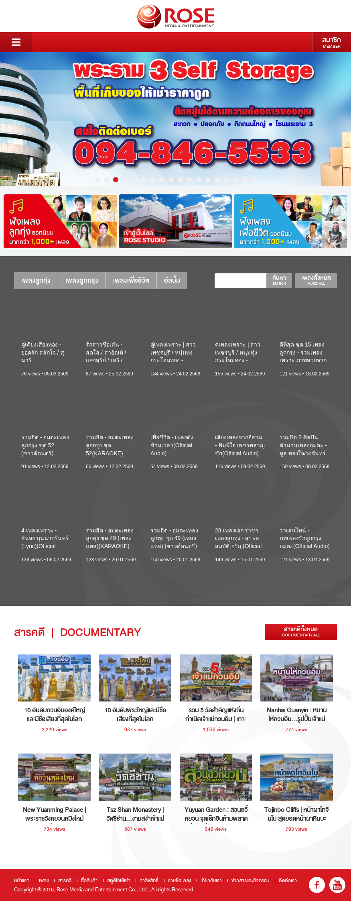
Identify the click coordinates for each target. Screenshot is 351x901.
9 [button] (171, 179)
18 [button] (254, 179)
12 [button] (198, 179)
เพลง (44, 880)
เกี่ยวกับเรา (211, 880)
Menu (16, 42)
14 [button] (217, 179)
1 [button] (97, 179)
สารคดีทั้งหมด (301, 632)
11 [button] (189, 179)
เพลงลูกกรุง (81, 280)
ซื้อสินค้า (89, 880)
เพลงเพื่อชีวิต (131, 280)
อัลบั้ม (172, 280)
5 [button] (134, 179)
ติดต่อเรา (288, 880)
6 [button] (143, 179)
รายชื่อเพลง (179, 880)
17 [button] (245, 179)
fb (317, 885)
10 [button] (180, 179)
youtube (337, 885)
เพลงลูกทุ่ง (36, 280)
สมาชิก (331, 42)
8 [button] (161, 179)
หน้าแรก (21, 880)
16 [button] (235, 179)
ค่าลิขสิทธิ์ (149, 880)
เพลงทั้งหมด (316, 279)
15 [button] (226, 179)
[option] (175, 119)
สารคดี (64, 880)
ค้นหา (279, 279)
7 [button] (152, 179)
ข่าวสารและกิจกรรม (250, 880)
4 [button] (125, 179)
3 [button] (115, 179)
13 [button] (208, 179)
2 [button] (106, 179)
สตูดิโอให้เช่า (118, 880)
